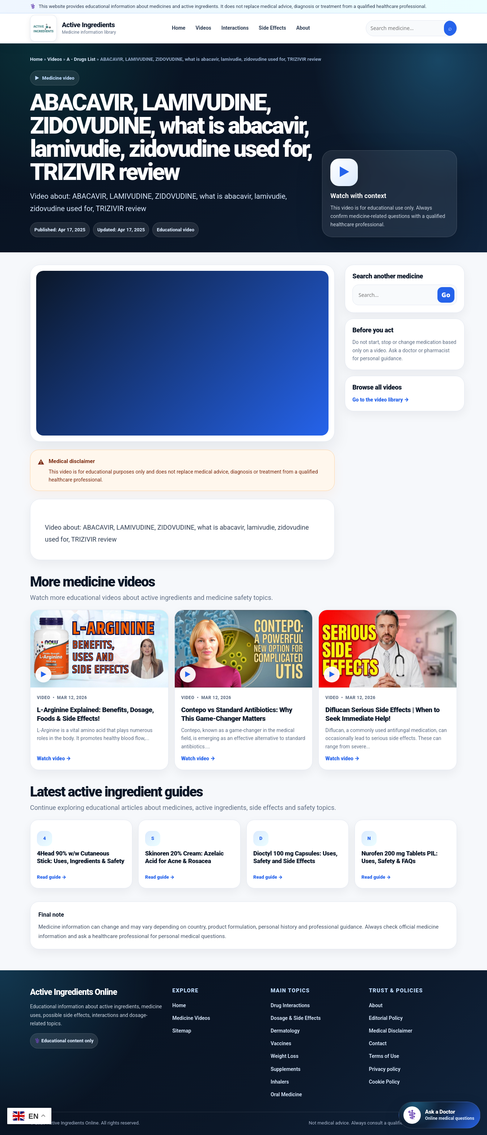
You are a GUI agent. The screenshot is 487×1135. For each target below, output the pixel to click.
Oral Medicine (286, 1094)
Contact (377, 1043)
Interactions (235, 28)
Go (445, 294)
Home (178, 28)
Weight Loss (284, 1056)
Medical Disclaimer (390, 1031)
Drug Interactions (290, 1005)
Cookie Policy (384, 1082)
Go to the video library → (380, 400)
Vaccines (281, 1043)
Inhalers (280, 1082)
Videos (203, 28)
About (303, 28)
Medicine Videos (191, 1018)
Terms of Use (384, 1056)
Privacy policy (384, 1069)
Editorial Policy (385, 1018)
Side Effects (272, 28)
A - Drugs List (81, 59)
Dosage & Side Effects (296, 1018)
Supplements (286, 1069)
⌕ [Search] (450, 28)
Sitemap (181, 1031)
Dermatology (285, 1031)
